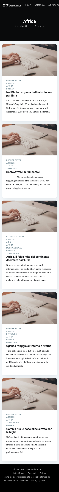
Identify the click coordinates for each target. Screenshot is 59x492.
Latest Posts (19, 473)
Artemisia (39, 5)
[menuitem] (28, 5)
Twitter (43, 473)
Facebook (32, 473)
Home (28, 5)
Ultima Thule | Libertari (23, 469)
